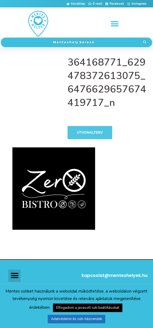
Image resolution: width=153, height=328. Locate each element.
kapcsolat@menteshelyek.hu (114, 275)
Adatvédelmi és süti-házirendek (76, 318)
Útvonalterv (90, 132)
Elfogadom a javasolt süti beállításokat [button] (87, 307)
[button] (76, 3)
